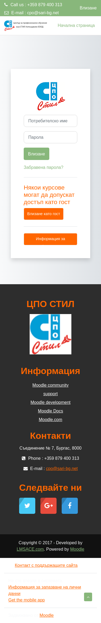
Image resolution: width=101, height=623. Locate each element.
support (50, 393)
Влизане (88, 8)
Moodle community (50, 385)
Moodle (77, 549)
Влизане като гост (43, 214)
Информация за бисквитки (50, 241)
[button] (88, 596)
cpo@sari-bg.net (43, 12)
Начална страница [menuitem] (76, 25)
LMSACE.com (30, 549)
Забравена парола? (43, 167)
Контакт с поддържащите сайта (43, 565)
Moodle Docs (50, 411)
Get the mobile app (26, 600)
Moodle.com (50, 419)
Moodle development (50, 402)
